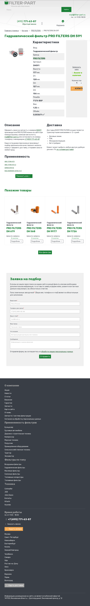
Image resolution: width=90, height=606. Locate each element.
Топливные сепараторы (14, 476)
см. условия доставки (65, 150)
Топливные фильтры (13, 480)
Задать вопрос (14, 528)
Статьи (7, 396)
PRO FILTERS (39, 58)
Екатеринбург (10, 543)
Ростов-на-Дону (11, 563)
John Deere (9, 494)
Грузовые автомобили (13, 430)
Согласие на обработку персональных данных (23, 418)
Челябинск (9, 553)
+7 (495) (18, 518)
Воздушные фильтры (13, 464)
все (23, 176)
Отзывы (8, 412)
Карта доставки (14, 584)
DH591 (38, 130)
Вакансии (8, 399)
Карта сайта (10, 409)
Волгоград (9, 579)
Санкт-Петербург (12, 536)
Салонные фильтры (12, 473)
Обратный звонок (29, 24)
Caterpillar (8, 488)
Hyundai (8, 504)
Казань (7, 546)
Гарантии (8, 402)
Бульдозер (9, 427)
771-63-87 (26, 21)
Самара (7, 556)
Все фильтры (45, 252)
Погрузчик (9, 443)
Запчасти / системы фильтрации (18, 415)
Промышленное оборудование (16, 446)
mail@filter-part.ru (77, 15)
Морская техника (11, 439)
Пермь (7, 576)
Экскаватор (9, 455)
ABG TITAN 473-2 (10, 164)
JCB (6, 491)
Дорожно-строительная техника (18, 433)
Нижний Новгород (12, 549)
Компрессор (9, 436)
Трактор (8, 452)
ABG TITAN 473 (10, 161)
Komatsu (8, 498)
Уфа (6, 559)
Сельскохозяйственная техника (17, 449)
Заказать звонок (13, 523)
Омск (6, 566)
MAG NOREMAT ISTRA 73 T (13, 171)
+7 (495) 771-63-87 (32, 139)
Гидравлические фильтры (15, 467)
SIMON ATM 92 (9, 168)
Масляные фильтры (12, 470)
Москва (7, 533)
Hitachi (7, 501)
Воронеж (8, 573)
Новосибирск (10, 539)
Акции (7, 389)
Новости (8, 393)
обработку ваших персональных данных (57, 351)
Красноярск (9, 569)
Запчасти (8, 405)
